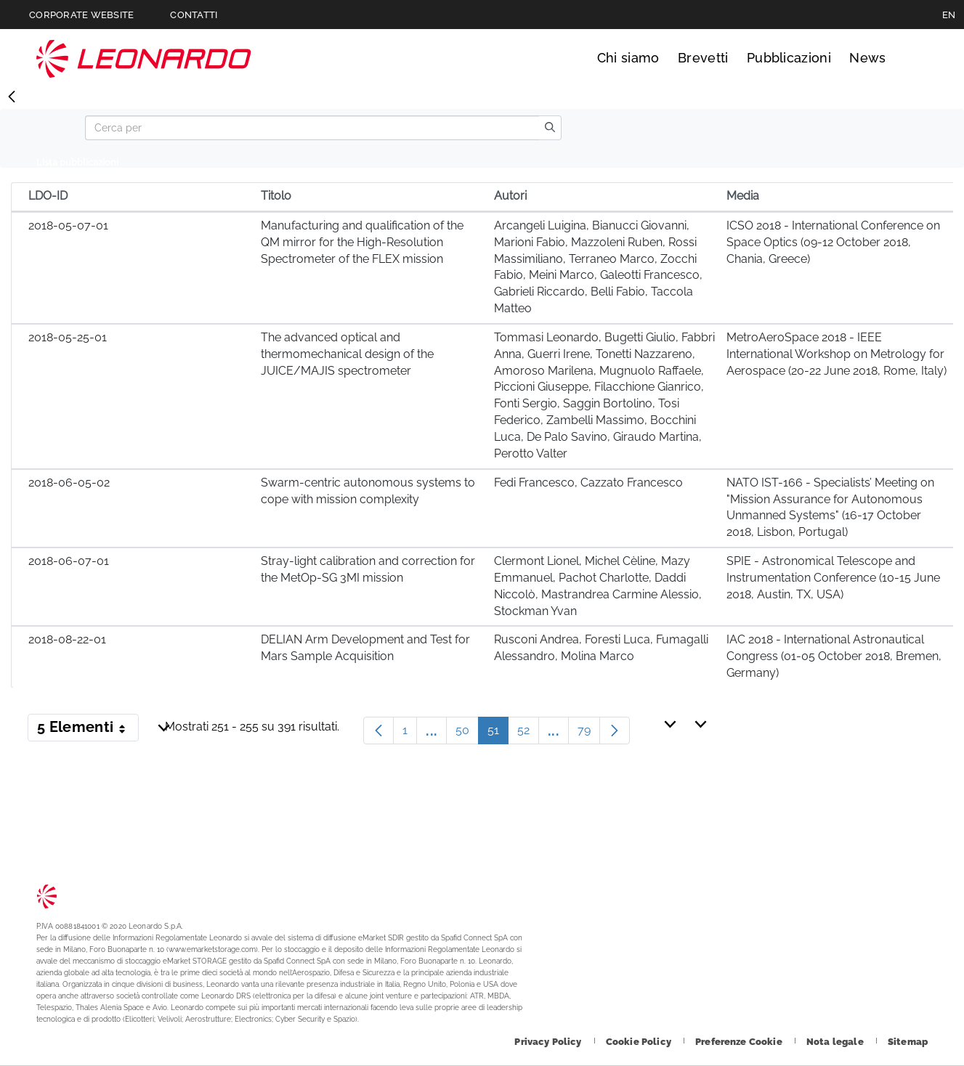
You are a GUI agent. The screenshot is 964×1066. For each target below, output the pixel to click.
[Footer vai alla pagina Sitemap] (908, 1041)
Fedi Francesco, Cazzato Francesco (588, 482)
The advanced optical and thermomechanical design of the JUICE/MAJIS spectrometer (347, 354)
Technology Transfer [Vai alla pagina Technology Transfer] (143, 58)
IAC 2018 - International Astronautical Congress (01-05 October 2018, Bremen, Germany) (833, 656)
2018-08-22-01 (67, 639)
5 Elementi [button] (88, 729)
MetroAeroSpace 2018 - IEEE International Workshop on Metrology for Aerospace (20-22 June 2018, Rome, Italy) (836, 354)
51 (498, 733)
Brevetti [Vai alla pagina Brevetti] (703, 57)
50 (467, 733)
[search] (550, 128)
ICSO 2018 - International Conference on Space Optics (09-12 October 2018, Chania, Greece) (833, 242)
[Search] (312, 127)
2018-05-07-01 (68, 225)
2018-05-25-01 (67, 337)
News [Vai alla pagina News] (867, 57)
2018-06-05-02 (69, 482)
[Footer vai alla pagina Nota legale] (836, 1041)
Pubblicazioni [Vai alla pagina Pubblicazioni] (789, 57)
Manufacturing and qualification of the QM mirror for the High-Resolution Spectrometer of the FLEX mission (362, 242)
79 (589, 733)
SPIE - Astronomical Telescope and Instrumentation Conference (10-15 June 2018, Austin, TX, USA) (833, 577)
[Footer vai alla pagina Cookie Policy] (639, 1041)
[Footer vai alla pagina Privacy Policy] (548, 1041)
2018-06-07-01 (68, 561)
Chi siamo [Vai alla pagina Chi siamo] (628, 57)
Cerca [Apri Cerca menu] (914, 58)
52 (528, 733)
